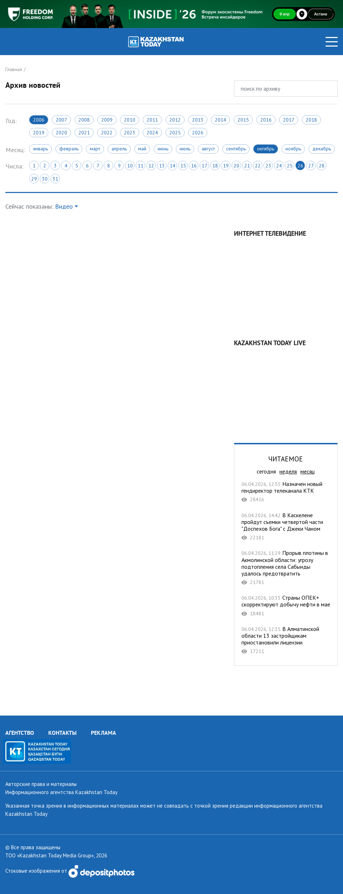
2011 (152, 120)
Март (95, 148)
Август (208, 148)
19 (226, 165)
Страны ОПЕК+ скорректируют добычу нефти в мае (285, 605)
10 (130, 165)
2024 (152, 132)
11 (140, 165)
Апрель (119, 148)
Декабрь (321, 148)
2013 (197, 120)
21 (247, 165)
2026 (197, 132)
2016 (266, 120)
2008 (84, 120)
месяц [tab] (307, 471)
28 (322, 165)
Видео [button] (64, 206)
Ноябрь (293, 148)
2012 (175, 120)
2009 (107, 120)
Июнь (163, 148)
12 (151, 165)
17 (204, 165)
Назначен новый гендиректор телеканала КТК (285, 492)
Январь (40, 148)
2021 (84, 132)
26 (300, 165)
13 (162, 165)
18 (215, 165)
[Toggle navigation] (332, 42)
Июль (185, 148)
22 (258, 165)
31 (55, 179)
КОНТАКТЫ (62, 732)
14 (172, 165)
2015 (243, 120)
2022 (107, 132)
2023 (129, 132)
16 (194, 165)
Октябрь (265, 148)
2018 (311, 120)
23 (268, 165)
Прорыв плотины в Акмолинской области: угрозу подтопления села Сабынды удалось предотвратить (285, 567)
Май (142, 148)
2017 (288, 120)
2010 (129, 120)
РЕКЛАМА (103, 732)
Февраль (68, 148)
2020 (61, 132)
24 (279, 165)
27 (311, 165)
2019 (38, 132)
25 (290, 165)
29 (34, 179)
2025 (175, 132)
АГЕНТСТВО (19, 732)
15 (183, 165)
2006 (38, 120)
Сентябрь (236, 148)
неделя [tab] (288, 471)
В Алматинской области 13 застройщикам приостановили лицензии (285, 640)
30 (45, 179)
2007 (61, 120)
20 (236, 165)
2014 (220, 120)
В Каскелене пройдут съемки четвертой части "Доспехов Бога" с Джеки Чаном (285, 526)
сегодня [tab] (266, 471)
